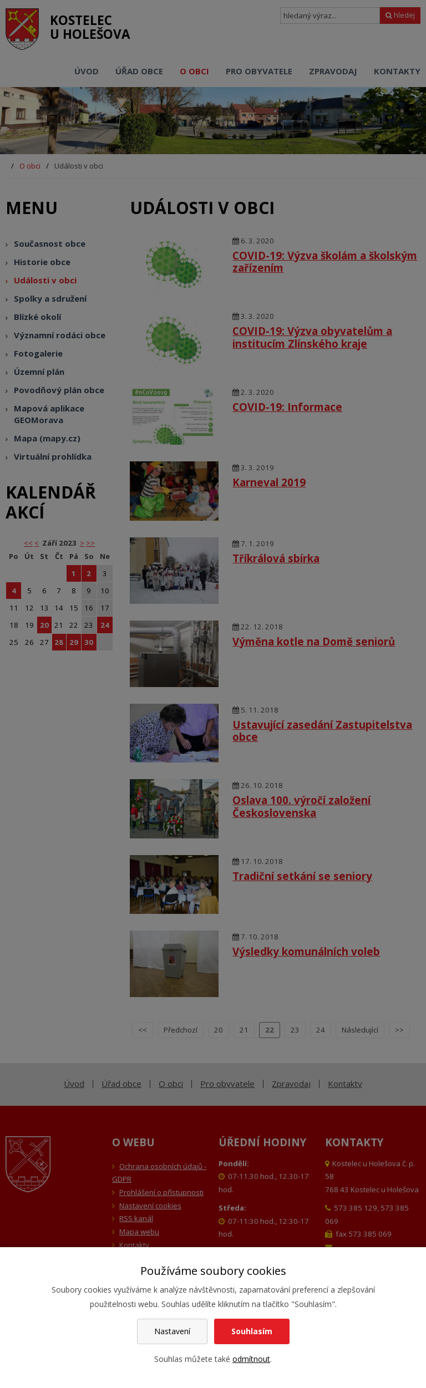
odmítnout (251, 1359)
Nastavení (172, 1331)
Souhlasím (251, 1331)
